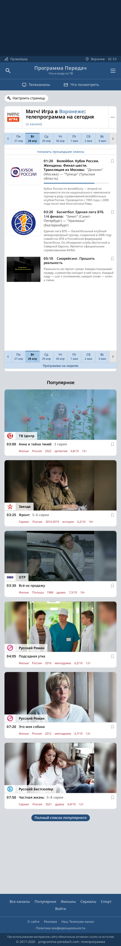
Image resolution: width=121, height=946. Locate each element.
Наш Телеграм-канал (77, 921)
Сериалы (88, 901)
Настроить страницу (29, 98)
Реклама (50, 921)
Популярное (45, 901)
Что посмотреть (81, 84)
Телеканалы (36, 84)
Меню (113, 117)
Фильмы (68, 901)
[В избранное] (112, 161)
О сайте (33, 921)
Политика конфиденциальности (60, 928)
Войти (60, 908)
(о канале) (34, 124)
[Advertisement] (60, 317)
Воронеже (71, 111)
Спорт (106, 901)
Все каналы (20, 901)
